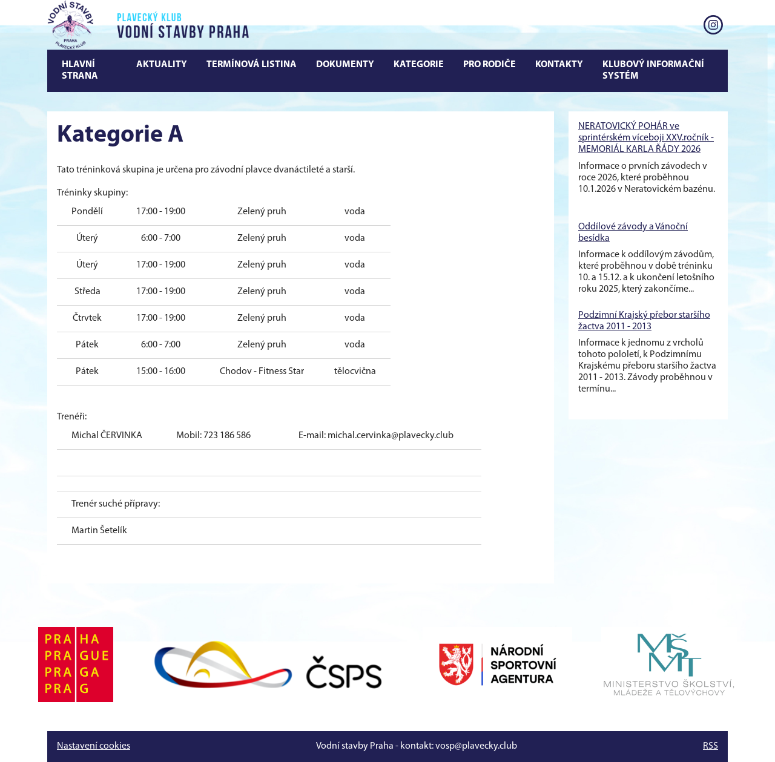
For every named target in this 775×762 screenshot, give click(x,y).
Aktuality (161, 65)
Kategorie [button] (419, 65)
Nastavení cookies (93, 746)
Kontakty (559, 65)
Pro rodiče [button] (489, 65)
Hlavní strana (80, 70)
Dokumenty (345, 65)
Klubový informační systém (653, 70)
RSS (710, 746)
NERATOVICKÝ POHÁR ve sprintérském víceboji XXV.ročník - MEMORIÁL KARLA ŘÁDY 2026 (646, 138)
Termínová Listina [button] (251, 65)
